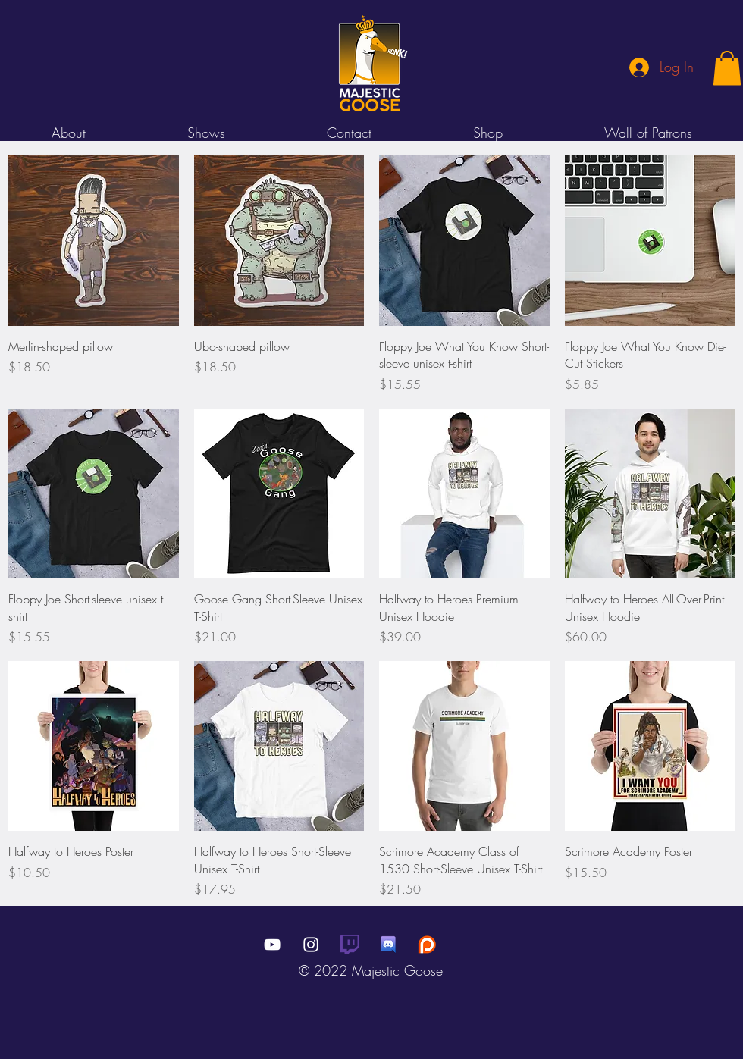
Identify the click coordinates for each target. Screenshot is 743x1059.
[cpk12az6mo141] (388, 944)
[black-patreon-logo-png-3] (427, 944)
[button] (727, 68)
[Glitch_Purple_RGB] (349, 944)
